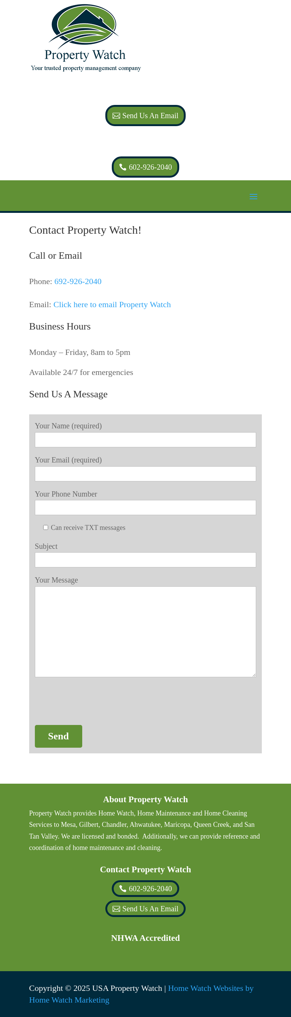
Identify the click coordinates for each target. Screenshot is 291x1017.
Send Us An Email (150, 115)
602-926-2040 (150, 167)
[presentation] (92, 702)
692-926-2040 (78, 281)
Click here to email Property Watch (112, 304)
